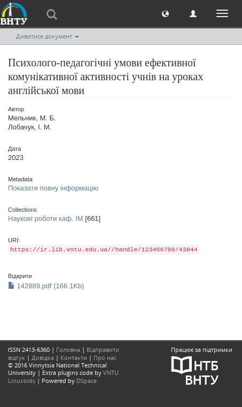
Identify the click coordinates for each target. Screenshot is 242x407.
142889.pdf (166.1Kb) (46, 286)
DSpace (86, 381)
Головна (68, 349)
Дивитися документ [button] (47, 36)
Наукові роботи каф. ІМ (45, 218)
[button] (165, 13)
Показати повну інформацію (53, 188)
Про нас (104, 358)
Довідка (43, 358)
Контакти (73, 358)
